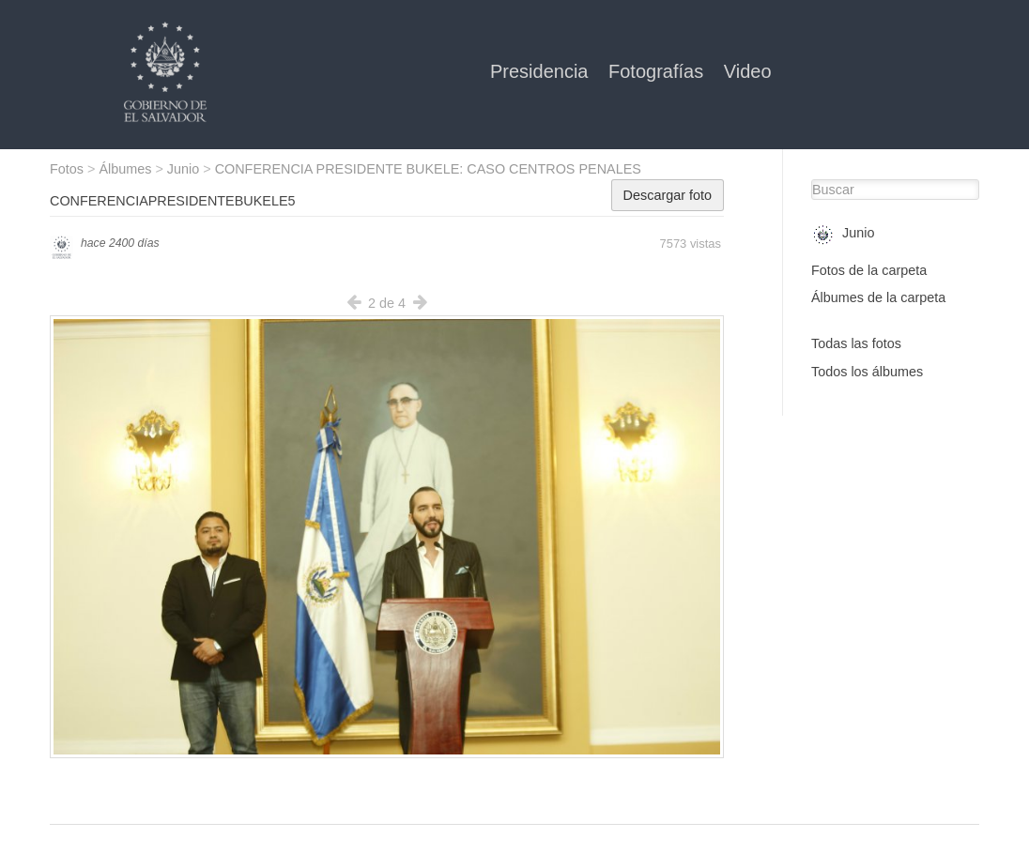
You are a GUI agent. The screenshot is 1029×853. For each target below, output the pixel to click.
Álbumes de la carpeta (878, 297)
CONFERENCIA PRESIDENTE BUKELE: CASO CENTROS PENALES (428, 168)
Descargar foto (667, 195)
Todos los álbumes (867, 371)
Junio (183, 168)
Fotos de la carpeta (869, 270)
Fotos (67, 168)
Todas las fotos (856, 343)
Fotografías (658, 71)
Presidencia (541, 71)
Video (748, 71)
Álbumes (125, 168)
